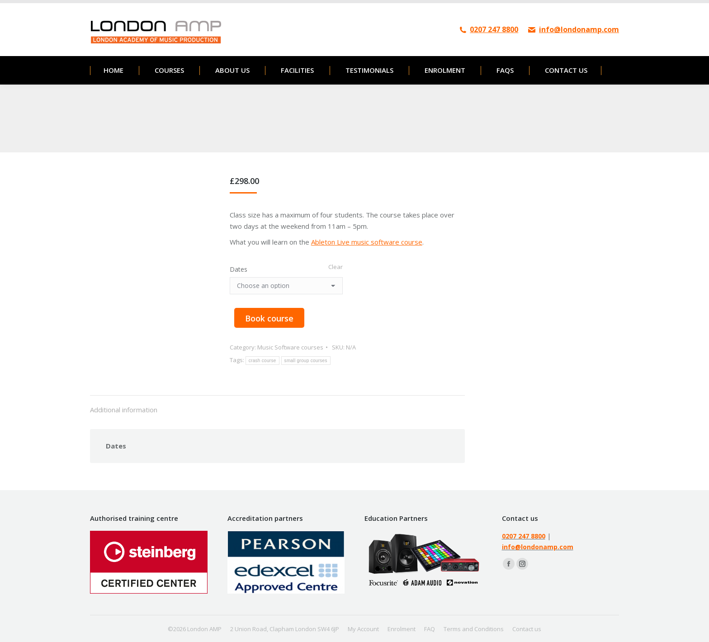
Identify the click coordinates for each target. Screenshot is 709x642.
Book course (269, 318)
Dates (238, 269)
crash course (262, 360)
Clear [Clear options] (335, 267)
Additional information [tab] (123, 409)
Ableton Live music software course (366, 241)
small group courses (305, 360)
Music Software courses (290, 347)
